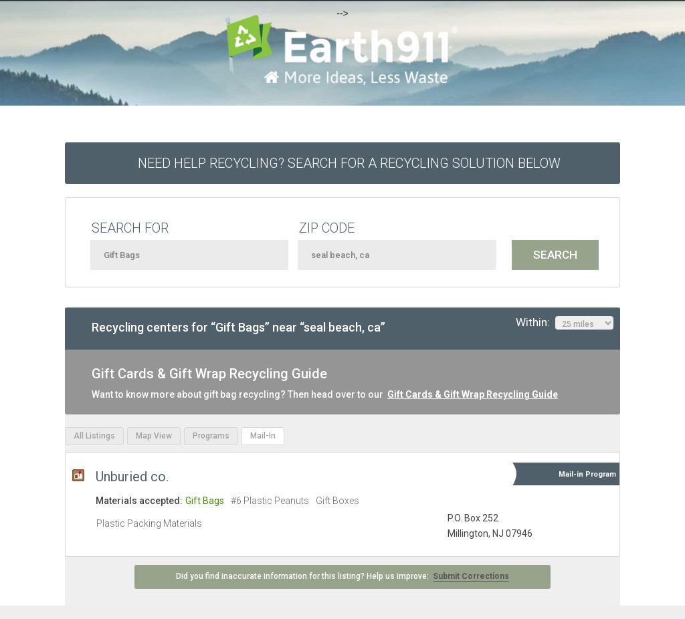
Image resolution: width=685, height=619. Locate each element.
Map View (154, 436)
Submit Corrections (471, 576)
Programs (211, 436)
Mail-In (263, 436)
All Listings (94, 436)
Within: (564, 323)
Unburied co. (132, 477)
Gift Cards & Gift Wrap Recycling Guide (472, 394)
